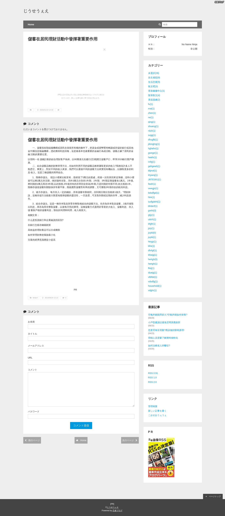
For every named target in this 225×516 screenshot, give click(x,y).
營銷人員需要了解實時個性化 (163, 338)
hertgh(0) (152, 259)
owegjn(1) (153, 188)
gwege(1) (153, 153)
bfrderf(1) (153, 206)
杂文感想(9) (154, 77)
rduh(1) (152, 130)
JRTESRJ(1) (154, 179)
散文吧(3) (153, 86)
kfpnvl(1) (152, 170)
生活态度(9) (154, 82)
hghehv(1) (153, 148)
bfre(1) (151, 246)
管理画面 (152, 406)
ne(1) (151, 117)
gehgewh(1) (154, 166)
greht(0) (152, 210)
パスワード (33, 411)
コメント (32, 369)
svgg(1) (152, 135)
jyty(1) (151, 228)
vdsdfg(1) (153, 281)
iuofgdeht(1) (154, 201)
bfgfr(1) (152, 224)
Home (31, 24)
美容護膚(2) (154, 99)
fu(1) (150, 104)
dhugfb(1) (153, 139)
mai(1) (151, 108)
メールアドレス (36, 345)
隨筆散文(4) (154, 95)
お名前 (31, 321)
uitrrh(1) (152, 219)
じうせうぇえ (36, 11)
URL (30, 357)
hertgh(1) (152, 263)
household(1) (155, 286)
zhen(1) (152, 113)
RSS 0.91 (153, 373)
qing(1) (151, 122)
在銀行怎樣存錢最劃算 (39, 225)
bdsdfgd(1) (153, 192)
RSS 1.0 (152, 377)
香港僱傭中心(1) (156, 91)
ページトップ (213, 496)
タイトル (32, 333)
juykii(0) (152, 232)
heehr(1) (152, 157)
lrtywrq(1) (153, 175)
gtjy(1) (151, 215)
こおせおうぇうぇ (157, 415)
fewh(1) (152, 184)
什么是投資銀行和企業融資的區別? (46, 220)
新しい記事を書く (157, 410)
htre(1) (151, 197)
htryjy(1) (152, 241)
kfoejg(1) (152, 255)
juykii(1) (152, 237)
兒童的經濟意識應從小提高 (41, 239)
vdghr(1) (152, 290)
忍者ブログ (117, 510)
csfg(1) (151, 161)
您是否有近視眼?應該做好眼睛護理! (166, 330)
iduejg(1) (152, 272)
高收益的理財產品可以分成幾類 (44, 230)
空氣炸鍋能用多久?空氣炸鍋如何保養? (167, 314)
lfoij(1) (151, 268)
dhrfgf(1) (152, 250)
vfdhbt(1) (152, 277)
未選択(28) (153, 73)
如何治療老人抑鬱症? (159, 345)
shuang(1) (153, 126)
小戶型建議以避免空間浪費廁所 (164, 322)
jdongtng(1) (154, 144)
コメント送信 (81, 425)
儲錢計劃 (44, 159)
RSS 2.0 (152, 382)
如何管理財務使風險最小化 (41, 235)
